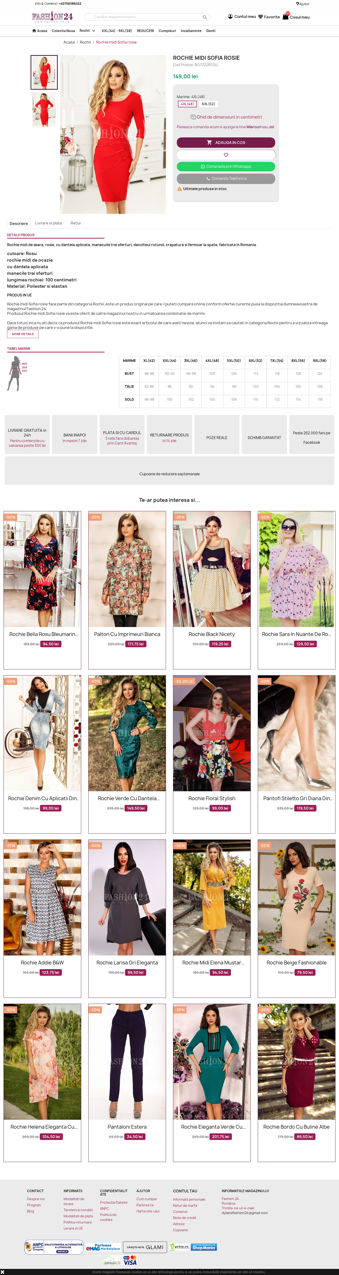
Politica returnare (78, 1222)
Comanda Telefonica (226, 179)
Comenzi (180, 1211)
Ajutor (303, 4)
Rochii (88, 31)
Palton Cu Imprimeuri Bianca (127, 634)
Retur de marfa (185, 1205)
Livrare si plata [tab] (48, 223)
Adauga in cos (226, 143)
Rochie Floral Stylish (212, 798)
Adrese (179, 1224)
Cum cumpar (147, 1199)
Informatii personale (189, 1199)
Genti (210, 30)
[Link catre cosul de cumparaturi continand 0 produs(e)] (285, 17)
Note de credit (184, 1217)
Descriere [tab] (19, 223)
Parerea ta (145, 1205)
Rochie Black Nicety (212, 634)
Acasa (39, 30)
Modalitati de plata (78, 1216)
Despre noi (36, 1199)
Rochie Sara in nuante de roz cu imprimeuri (296, 634)
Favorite (269, 17)
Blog (30, 1211)
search (204, 17)
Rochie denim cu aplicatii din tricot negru (42, 798)
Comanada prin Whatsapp (226, 166)
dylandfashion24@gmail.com (245, 1213)
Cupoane (180, 1230)
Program (34, 1205)
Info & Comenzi (55, 3)
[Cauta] (147, 17)
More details (23, 334)
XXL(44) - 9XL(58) (117, 30)
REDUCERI (145, 30)
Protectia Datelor (114, 1202)
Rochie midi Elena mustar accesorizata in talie (211, 963)
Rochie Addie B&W (42, 963)
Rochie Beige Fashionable (297, 963)
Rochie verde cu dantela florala (127, 798)
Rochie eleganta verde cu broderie (211, 1127)
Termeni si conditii (78, 1210)
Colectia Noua (63, 30)
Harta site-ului (148, 1211)
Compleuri (167, 30)
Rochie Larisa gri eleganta (127, 963)
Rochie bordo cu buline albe (296, 1127)
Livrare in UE (73, 1228)
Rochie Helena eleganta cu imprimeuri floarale (42, 1127)
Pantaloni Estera (127, 1127)
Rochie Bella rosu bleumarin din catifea (42, 634)
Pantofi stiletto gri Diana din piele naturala (296, 798)
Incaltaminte (191, 30)
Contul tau (185, 1191)
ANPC (104, 1208)
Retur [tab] (76, 223)
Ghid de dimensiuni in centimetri (226, 117)
